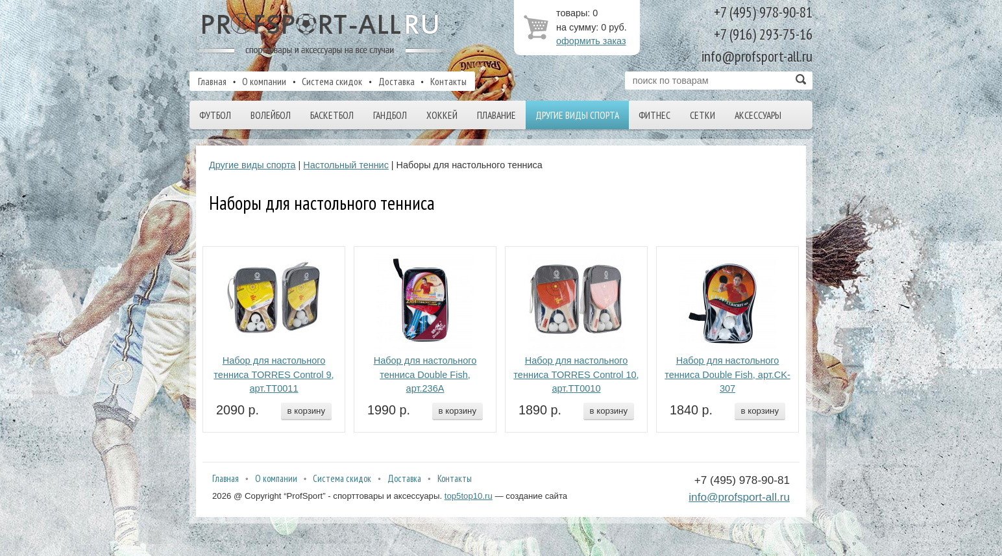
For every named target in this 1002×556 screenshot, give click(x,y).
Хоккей (442, 114)
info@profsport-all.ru (739, 496)
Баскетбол (332, 114)
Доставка (396, 81)
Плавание (496, 114)
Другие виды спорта (577, 114)
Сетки (702, 114)
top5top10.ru (469, 496)
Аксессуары (758, 114)
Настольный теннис (346, 165)
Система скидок (332, 81)
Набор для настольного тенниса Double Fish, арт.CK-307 (727, 374)
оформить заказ (591, 41)
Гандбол (390, 114)
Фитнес (654, 114)
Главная (212, 81)
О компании (264, 81)
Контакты (448, 81)
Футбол (215, 114)
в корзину (306, 411)
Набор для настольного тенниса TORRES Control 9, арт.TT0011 (274, 374)
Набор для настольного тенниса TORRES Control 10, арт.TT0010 (576, 374)
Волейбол (270, 114)
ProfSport (321, 34)
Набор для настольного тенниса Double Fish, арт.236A (425, 374)
